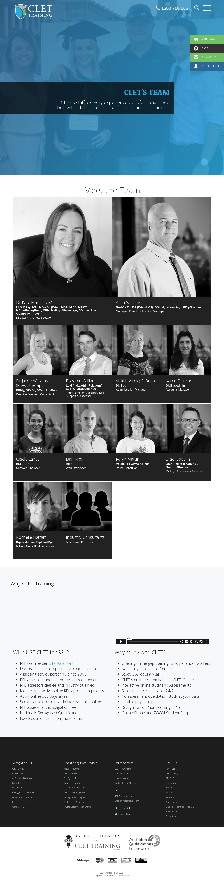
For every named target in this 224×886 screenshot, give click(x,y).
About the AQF (173, 802)
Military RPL (17, 787)
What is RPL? (18, 768)
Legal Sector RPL (20, 802)
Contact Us (171, 816)
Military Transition (72, 773)
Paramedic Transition (73, 782)
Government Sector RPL (23, 797)
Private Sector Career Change (78, 806)
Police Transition (71, 768)
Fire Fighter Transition (74, 778)
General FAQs (172, 773)
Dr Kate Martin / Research (127, 782)
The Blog (170, 787)
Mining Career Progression (76, 797)
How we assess (121, 778)
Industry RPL (18, 773)
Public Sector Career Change (77, 802)
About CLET (171, 768)
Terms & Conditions (175, 797)
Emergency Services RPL (24, 792)
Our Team (171, 782)
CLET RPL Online (123, 768)
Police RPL (17, 782)
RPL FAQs (170, 778)
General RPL (18, 806)
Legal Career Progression (75, 792)
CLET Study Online (123, 773)
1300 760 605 (172, 8)
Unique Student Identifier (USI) (180, 806)
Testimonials (172, 811)
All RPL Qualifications (22, 778)
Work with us (172, 792)
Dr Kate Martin (64, 663)
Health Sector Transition (75, 787)
